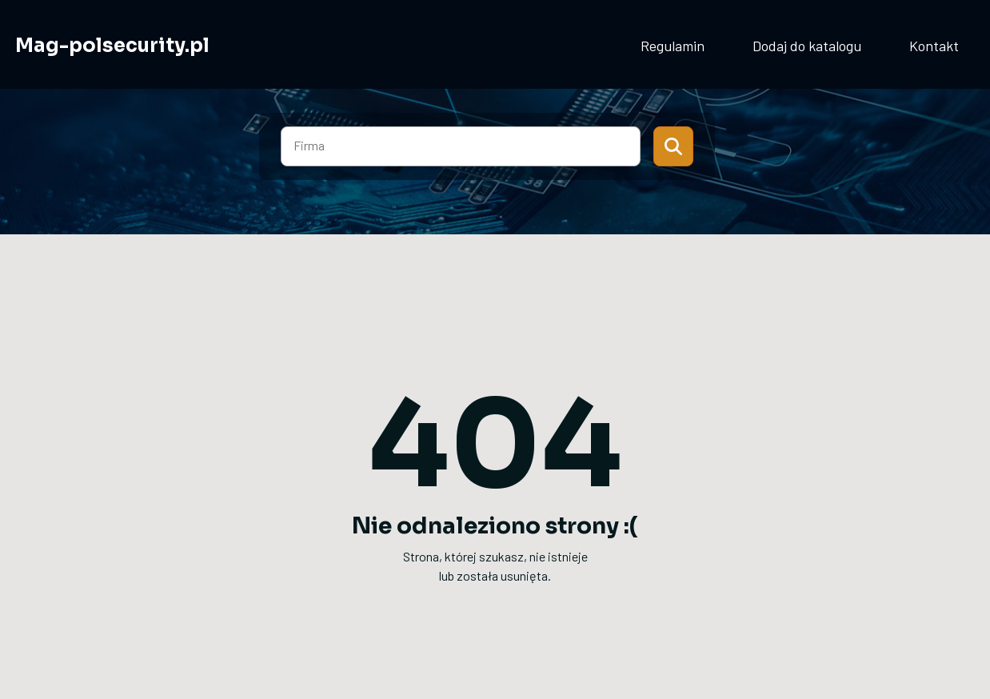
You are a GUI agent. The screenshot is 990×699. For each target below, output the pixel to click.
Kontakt (934, 45)
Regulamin (673, 45)
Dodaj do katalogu (806, 45)
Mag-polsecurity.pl (112, 45)
